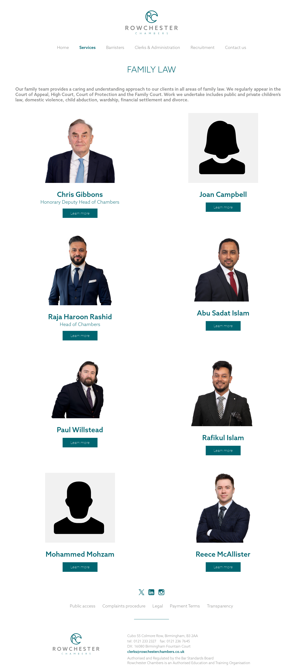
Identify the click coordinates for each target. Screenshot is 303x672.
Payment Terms (185, 606)
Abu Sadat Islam (223, 313)
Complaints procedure (123, 606)
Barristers (115, 47)
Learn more (80, 213)
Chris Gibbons (80, 194)
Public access (82, 606)
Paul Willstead (80, 429)
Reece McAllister (223, 554)
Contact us (235, 47)
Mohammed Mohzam (80, 554)
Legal (157, 606)
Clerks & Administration (157, 47)
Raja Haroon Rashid (80, 316)
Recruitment (203, 47)
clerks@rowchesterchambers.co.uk (155, 651)
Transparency (220, 606)
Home (63, 47)
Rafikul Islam (223, 437)
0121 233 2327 (145, 641)
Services (87, 47)
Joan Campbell (223, 194)
